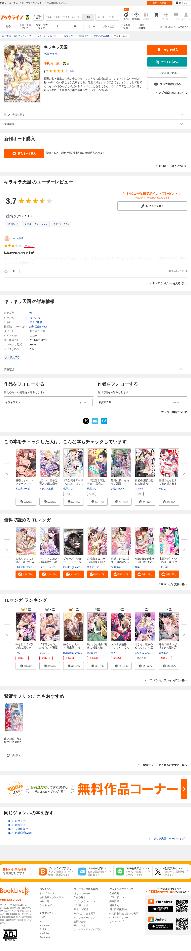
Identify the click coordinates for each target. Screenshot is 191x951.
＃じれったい (61, 224)
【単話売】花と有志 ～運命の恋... (96, 483)
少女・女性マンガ (42, 26)
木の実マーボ (23, 488)
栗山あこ (44, 652)
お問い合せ (80, 921)
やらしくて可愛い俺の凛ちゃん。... (25, 647)
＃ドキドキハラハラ (35, 224)
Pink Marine (33, 567)
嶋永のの (92, 652)
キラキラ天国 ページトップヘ (168, 838)
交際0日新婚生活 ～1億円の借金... (144, 560)
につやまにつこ (143, 652)
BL (58, 26)
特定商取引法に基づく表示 (123, 913)
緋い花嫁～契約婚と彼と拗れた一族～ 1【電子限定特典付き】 (13, 743)
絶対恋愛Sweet (38, 326)
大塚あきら (165, 652)
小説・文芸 (109, 26)
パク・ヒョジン (47, 567)
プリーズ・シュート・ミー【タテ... (72, 562)
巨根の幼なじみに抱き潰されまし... (168, 483)
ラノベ (92, 26)
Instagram (45, 925)
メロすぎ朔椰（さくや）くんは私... (120, 647)
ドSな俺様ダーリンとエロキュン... (73, 482)
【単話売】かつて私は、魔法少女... (168, 562)
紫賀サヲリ (50, 53)
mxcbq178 (17, 238)
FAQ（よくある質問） (86, 913)
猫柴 (137, 567)
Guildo (66, 567)
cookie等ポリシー (118, 917)
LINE (42, 917)
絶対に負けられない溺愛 (120, 482)
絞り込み (38, 17)
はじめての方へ (168, 26)
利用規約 (114, 905)
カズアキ (122, 488)
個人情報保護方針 (119, 909)
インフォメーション (84, 917)
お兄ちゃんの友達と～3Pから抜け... (25, 562)
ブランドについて (119, 897)
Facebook (45, 937)
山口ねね (163, 567)
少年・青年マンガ (25, 26)
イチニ (43, 488)
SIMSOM (20, 567)
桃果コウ (68, 488)
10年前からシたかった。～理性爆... (48, 647)
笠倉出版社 (35, 322)
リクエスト (80, 925)
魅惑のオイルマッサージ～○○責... (25, 483)
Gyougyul (80, 652)
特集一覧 (44, 901)
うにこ (162, 488)
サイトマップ (116, 921)
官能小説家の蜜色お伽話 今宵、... (144, 483)
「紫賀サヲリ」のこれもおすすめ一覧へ (163, 765)
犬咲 (113, 488)
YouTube (44, 933)
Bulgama (68, 652)
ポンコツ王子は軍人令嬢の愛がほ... (48, 483)
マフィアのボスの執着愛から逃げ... (48, 562)
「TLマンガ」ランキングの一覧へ (167, 680)
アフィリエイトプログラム (88, 929)
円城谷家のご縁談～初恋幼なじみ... (120, 562)
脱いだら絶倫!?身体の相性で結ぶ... (97, 646)
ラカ (113, 652)
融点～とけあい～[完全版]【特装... (72, 647)
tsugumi (139, 488)
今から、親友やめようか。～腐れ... (144, 647)
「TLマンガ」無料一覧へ (172, 584)
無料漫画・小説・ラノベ (53, 897)
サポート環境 (81, 909)
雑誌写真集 (142, 26)
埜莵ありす (93, 567)
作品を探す (80, 897)
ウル (18, 652)
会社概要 (114, 893)
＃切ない (13, 224)
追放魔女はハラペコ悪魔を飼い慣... (96, 562)
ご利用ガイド (184, 26)
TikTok (43, 929)
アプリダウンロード (84, 901)
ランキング (46, 905)
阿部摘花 (116, 567)
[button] (26, 502)
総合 (8, 26)
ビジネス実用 (125, 26)
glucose (76, 567)
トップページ (47, 893)
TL (75, 26)
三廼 (50, 488)
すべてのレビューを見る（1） (169, 283)
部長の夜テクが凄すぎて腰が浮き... (168, 647)
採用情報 (114, 901)
